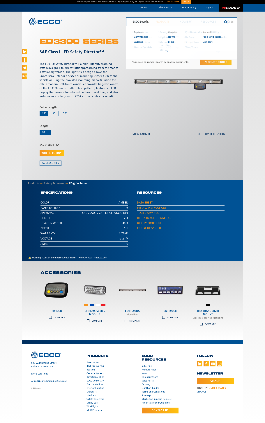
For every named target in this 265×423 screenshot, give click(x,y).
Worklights (92, 407)
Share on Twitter (24, 68)
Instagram (219, 363)
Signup (215, 381)
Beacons (90, 370)
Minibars (91, 396)
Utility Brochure (149, 223)
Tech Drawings (148, 213)
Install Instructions (152, 208)
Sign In (209, 8)
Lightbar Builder (150, 388)
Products (163, 22)
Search (229, 22)
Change (201, 392)
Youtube (212, 363)
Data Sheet (145, 202)
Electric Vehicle (94, 385)
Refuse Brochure (149, 228)
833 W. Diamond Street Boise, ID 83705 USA (43, 365)
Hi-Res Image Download (154, 218)
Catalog (146, 385)
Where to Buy (189, 8)
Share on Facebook (24, 59)
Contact (144, 8)
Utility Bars (92, 403)
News (145, 373)
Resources (208, 22)
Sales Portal (148, 381)
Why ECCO (139, 22)
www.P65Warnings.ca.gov (93, 258)
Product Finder (150, 370)
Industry (185, 22)
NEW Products (94, 410)
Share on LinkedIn (24, 51)
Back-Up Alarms (95, 366)
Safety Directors (54, 183)
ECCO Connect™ (95, 381)
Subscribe (147, 366)
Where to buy (51, 153)
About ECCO (165, 8)
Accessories (50, 163)
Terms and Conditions (153, 392)
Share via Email (24, 76)
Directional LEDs (95, 377)
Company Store (150, 377)
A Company (49, 381)
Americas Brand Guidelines (156, 403)
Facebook (206, 363)
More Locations (39, 374)
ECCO (45, 21)
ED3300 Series (78, 183)
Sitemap (146, 396)
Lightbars (91, 392)
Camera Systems (95, 373)
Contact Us (160, 410)
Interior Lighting (95, 388)
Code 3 (230, 8)
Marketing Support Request (157, 399)
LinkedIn (199, 363)
